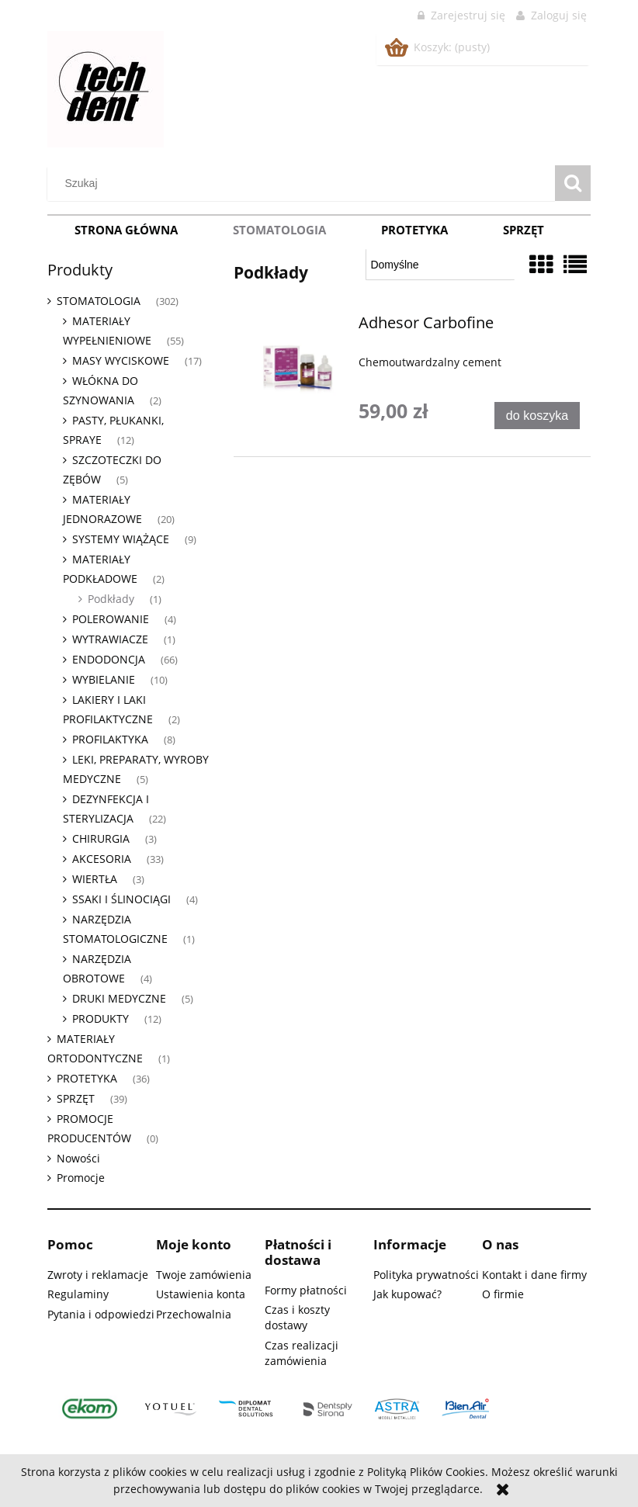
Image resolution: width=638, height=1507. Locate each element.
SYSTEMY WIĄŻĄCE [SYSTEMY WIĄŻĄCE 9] (120, 539)
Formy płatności (306, 1290)
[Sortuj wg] (440, 264)
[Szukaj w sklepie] (305, 183)
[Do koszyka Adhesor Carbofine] (537, 415)
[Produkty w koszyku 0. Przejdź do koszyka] (438, 47)
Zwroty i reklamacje (97, 1274)
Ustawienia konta (200, 1294)
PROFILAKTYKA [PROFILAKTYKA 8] (110, 739)
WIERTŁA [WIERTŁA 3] (94, 878)
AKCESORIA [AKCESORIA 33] (101, 858)
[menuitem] (126, 230)
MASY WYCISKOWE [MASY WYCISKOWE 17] (120, 360)
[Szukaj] (573, 183)
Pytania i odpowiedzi (100, 1314)
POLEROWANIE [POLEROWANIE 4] (110, 618)
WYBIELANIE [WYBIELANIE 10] (103, 679)
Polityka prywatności (426, 1274)
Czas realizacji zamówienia (301, 1353)
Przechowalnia (193, 1314)
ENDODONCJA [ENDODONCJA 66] (108, 659)
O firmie (503, 1294)
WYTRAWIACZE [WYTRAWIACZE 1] (110, 639)
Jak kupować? (407, 1294)
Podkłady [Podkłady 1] (111, 598)
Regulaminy (78, 1294)
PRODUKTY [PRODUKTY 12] (100, 1018)
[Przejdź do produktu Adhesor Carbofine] (298, 368)
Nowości (78, 1158)
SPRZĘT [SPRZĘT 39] (76, 1098)
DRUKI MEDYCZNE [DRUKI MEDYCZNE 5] (119, 998)
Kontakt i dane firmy (534, 1274)
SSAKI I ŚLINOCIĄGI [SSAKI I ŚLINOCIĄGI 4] (121, 899)
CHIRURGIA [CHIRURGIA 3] (101, 838)
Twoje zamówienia (203, 1274)
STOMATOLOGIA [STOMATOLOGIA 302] (98, 300)
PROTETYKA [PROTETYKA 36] (87, 1078)
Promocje (81, 1177)
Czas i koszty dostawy (297, 1317)
